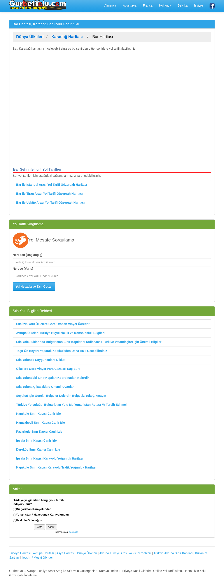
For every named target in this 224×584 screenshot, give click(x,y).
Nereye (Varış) (23, 268)
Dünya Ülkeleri (87, 553)
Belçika (182, 5)
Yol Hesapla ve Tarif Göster (34, 286)
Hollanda (165, 5)
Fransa (148, 5)
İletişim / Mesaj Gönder (37, 557)
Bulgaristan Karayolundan (33, 509)
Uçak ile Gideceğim (29, 520)
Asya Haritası (65, 553)
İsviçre (198, 5)
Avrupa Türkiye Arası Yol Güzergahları (125, 553)
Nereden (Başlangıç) (27, 255)
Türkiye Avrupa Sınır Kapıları (173, 553)
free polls (73, 532)
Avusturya (129, 5)
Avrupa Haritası (43, 553)
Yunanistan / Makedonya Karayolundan (42, 514)
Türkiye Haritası (20, 553)
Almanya (110, 5)
